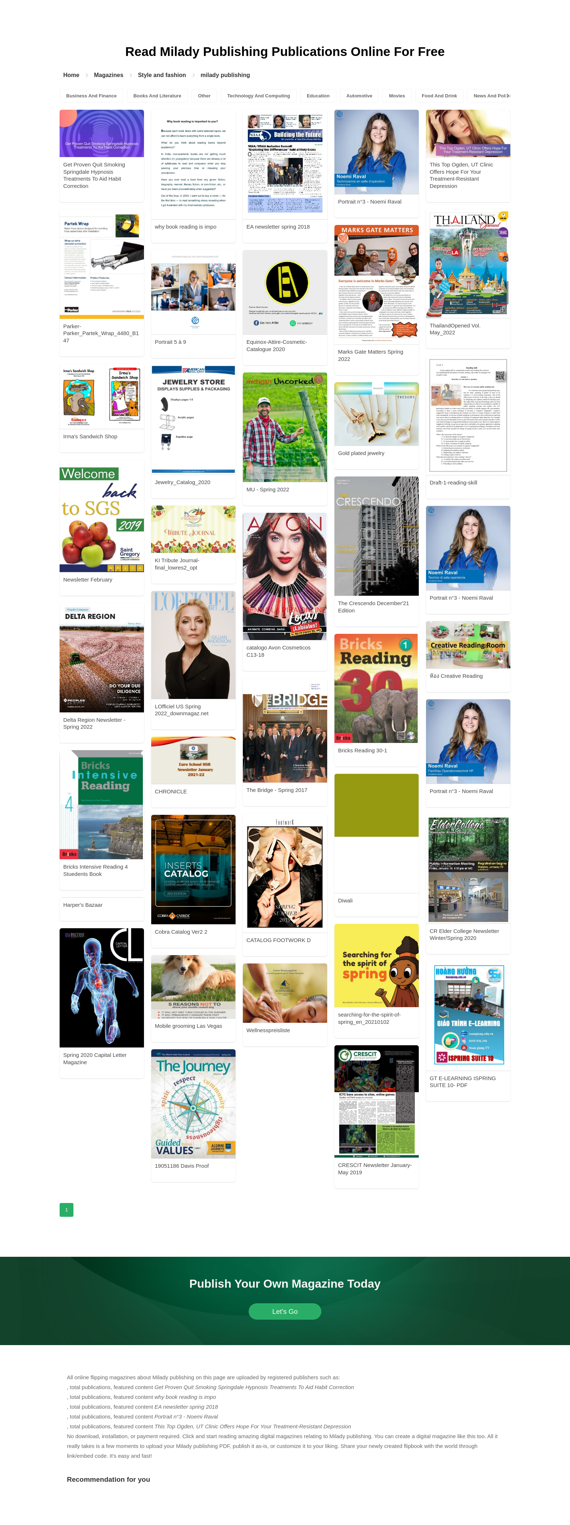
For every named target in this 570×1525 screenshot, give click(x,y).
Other (204, 95)
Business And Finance (91, 95)
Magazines (108, 75)
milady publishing (225, 75)
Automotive (359, 95)
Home (71, 75)
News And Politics (494, 95)
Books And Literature (157, 95)
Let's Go (285, 1311)
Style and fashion (162, 75)
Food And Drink (439, 95)
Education (318, 95)
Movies (397, 95)
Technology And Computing (258, 95)
